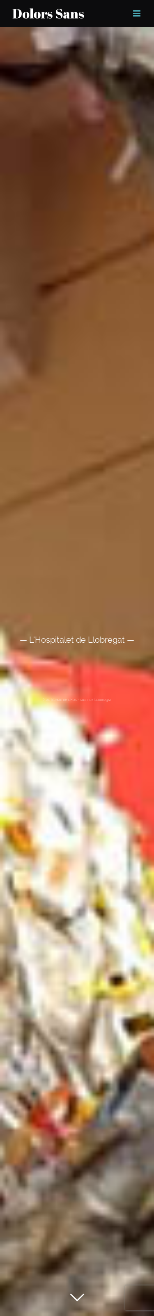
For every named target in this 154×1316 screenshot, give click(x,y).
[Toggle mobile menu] (137, 13)
